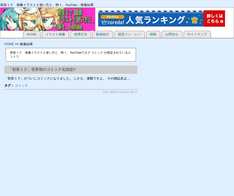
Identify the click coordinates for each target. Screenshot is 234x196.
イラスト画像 (55, 34)
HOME (31, 34)
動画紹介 (102, 34)
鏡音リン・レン (129, 34)
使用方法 (80, 34)
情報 (153, 34)
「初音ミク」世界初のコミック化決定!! (41, 69)
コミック (21, 85)
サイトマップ (197, 34)
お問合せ (171, 34)
